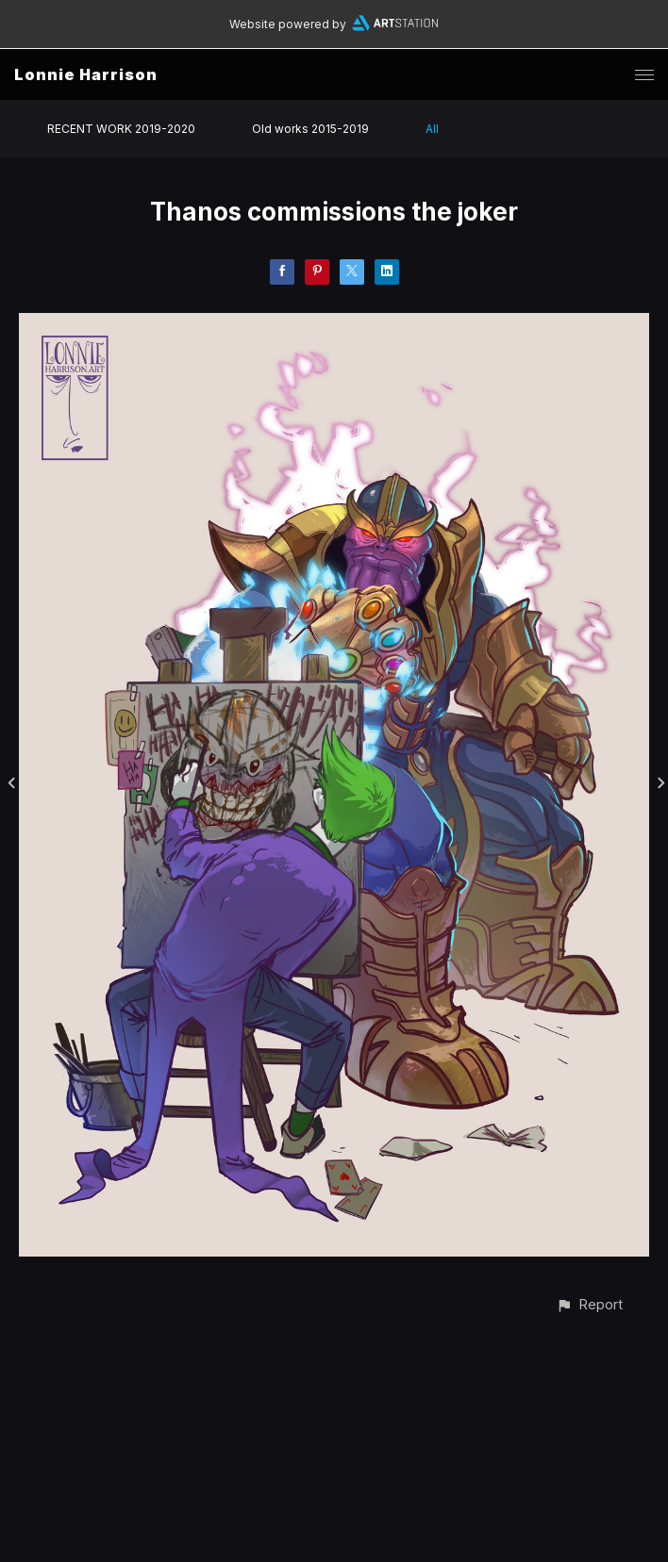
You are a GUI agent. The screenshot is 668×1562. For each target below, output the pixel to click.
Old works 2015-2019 (310, 129)
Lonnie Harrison (86, 74)
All (432, 129)
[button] (589, 1304)
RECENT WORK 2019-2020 (121, 129)
